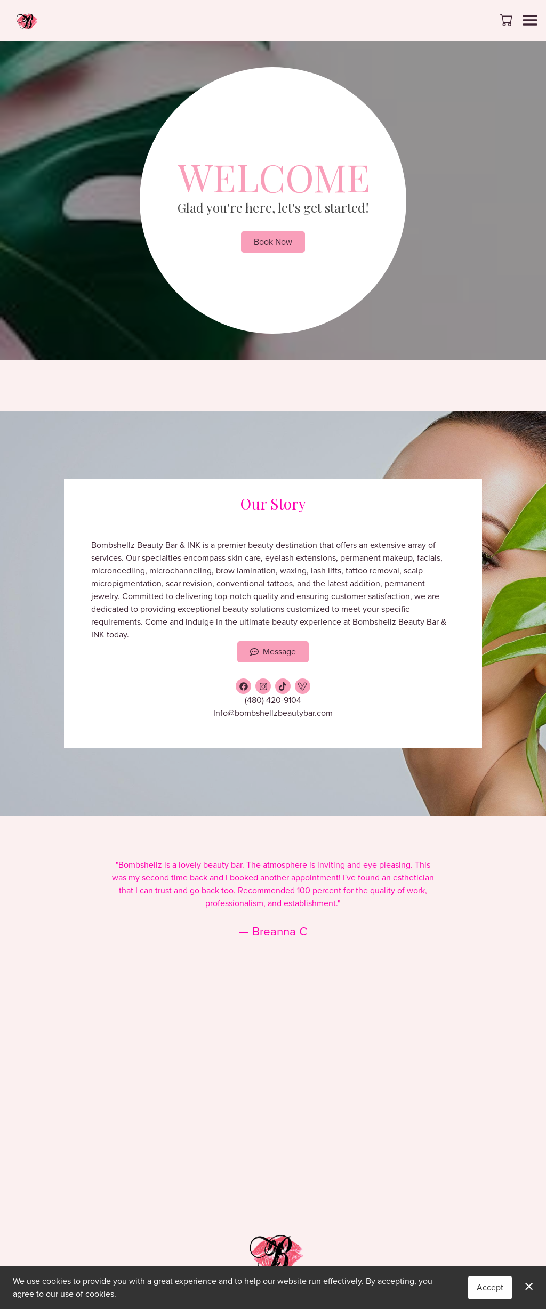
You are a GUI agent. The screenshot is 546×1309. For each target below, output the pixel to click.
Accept (490, 1287)
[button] (507, 20)
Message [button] (273, 651)
